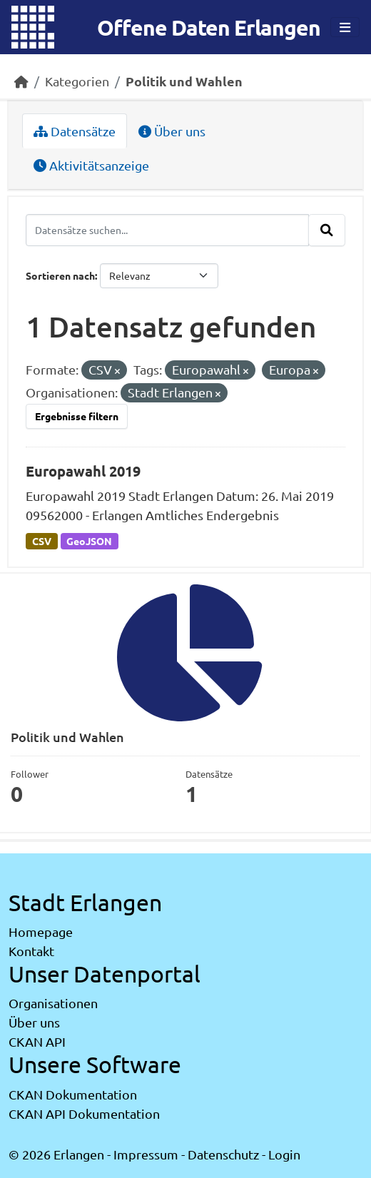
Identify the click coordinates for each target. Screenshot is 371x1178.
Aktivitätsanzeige (91, 165)
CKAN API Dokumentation (84, 1113)
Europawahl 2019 (83, 471)
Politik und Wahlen (184, 81)
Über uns (171, 130)
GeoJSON (89, 540)
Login (284, 1154)
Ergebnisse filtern (76, 416)
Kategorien (77, 80)
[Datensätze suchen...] (167, 229)
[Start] (21, 80)
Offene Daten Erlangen (208, 27)
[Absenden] (326, 229)
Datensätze (75, 130)
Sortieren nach (60, 275)
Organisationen (53, 1002)
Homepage (41, 931)
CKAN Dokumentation (73, 1094)
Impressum (145, 1154)
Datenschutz (223, 1154)
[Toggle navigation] (345, 27)
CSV (41, 540)
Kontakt (31, 950)
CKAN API (37, 1041)
